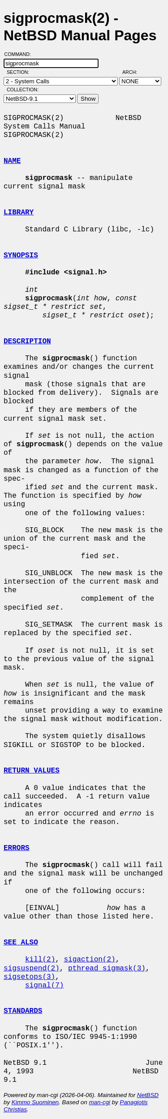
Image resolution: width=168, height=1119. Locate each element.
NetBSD (148, 1095)
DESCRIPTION (27, 341)
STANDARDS (23, 1011)
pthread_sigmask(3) (107, 969)
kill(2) (40, 960)
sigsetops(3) (29, 977)
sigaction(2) (89, 960)
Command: (20, 54)
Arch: (133, 72)
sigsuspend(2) (32, 969)
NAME (12, 161)
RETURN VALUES (32, 771)
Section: (20, 72)
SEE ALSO (21, 943)
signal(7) (44, 986)
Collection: (23, 89)
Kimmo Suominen (35, 1102)
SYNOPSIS (21, 256)
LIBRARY (19, 213)
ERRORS (17, 848)
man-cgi (99, 1102)
